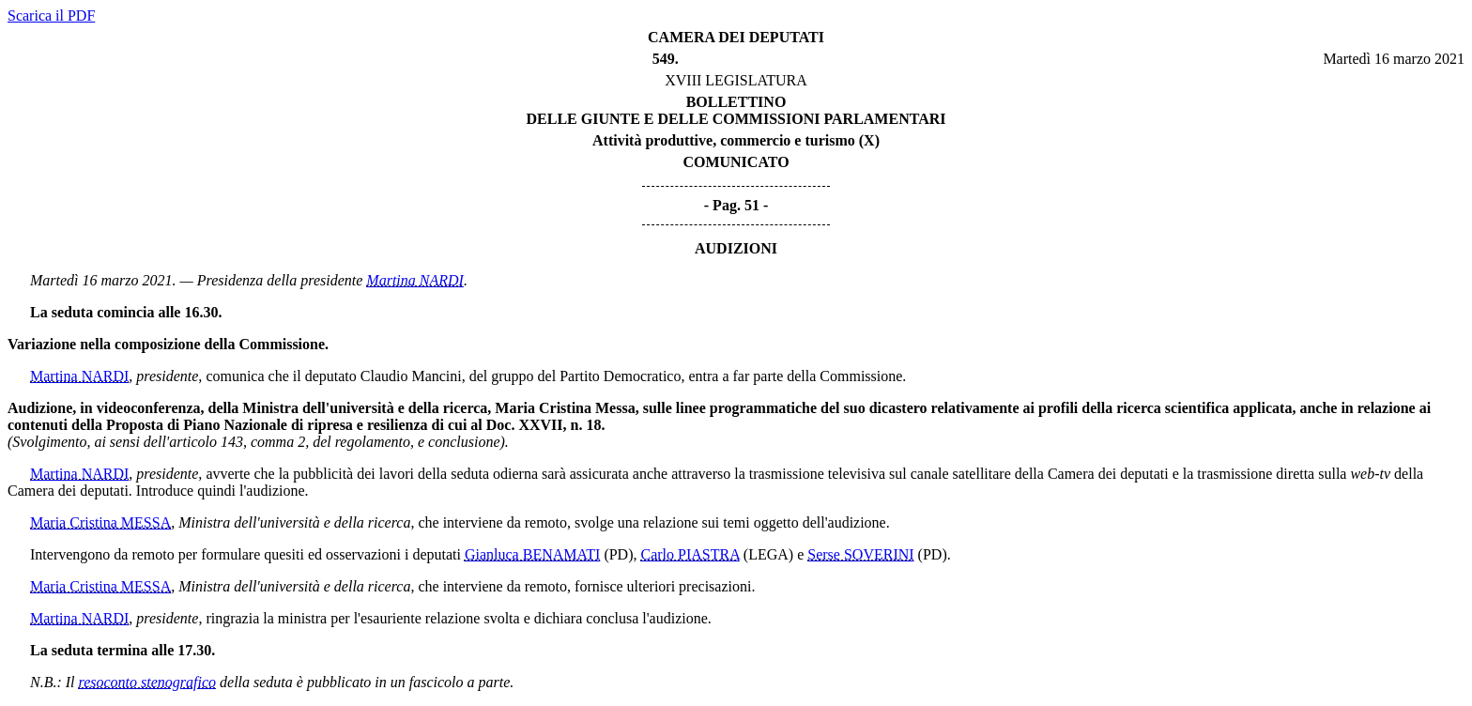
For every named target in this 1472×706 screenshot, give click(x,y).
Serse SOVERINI (860, 554)
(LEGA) (768, 554)
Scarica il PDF (51, 15)
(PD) (618, 554)
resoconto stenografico (148, 682)
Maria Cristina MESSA (100, 522)
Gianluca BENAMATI (532, 554)
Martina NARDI (415, 280)
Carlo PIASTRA (690, 554)
